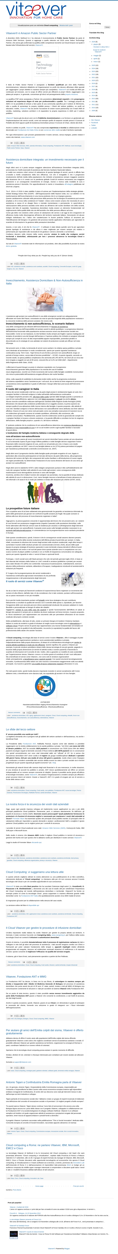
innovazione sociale (57, 1131)
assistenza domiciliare (18, 790)
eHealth (70, 715)
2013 (94, 98)
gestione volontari (41, 1070)
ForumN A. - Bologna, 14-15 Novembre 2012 (25, 1213)
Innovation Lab (78, 1163)
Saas (22, 148)
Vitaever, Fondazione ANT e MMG (26, 976)
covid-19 (74, 266)
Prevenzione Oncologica (20, 792)
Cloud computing (48, 146)
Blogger (67, 1248)
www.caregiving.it (58, 935)
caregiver (48, 715)
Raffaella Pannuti (34, 792)
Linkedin (94, 128)
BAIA (69, 1165)
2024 (94, 68)
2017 (94, 86)
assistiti (45, 266)
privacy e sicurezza (46, 860)
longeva (9, 269)
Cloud (54, 715)
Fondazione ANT (59, 146)
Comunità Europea (65, 266)
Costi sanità (40, 790)
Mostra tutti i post (66, 25)
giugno (96, 44)
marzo (95, 61)
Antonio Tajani (15, 1131)
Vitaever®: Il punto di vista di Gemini (31, 1232)
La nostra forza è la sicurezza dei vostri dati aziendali (37, 804)
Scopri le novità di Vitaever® (99, 51)
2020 (94, 80)
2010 (94, 107)
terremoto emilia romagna (66, 1070)
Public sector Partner (13, 148)
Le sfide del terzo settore (20, 729)
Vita (53, 763)
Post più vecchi (78, 1186)
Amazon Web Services (18, 146)
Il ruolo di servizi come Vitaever (25, 581)
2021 (94, 77)
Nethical (67, 146)
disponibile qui (34, 905)
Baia (12, 1178)
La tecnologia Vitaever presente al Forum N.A (25, 1219)
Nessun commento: (14, 712)
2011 (94, 104)
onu (14, 269)
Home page (39, 1186)
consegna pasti (31, 1070)
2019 (94, 83)
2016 (94, 89)
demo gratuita (11, 246)
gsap (79, 266)
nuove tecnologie (76, 146)
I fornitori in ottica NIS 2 (101, 47)
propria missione (71, 94)
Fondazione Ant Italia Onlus (28, 130)
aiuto (12, 1070)
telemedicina (44, 717)
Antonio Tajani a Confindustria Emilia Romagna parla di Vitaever (44, 1082)
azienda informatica (36, 146)
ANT (12, 1018)
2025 (94, 65)
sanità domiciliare (45, 792)
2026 (94, 42)
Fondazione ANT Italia (29, 896)
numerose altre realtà (52, 130)
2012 (94, 101)
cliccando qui (36, 842)
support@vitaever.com (22, 1062)
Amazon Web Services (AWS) (53, 828)
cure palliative (49, 790)
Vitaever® (39, 45)
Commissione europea (43, 1131)
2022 (94, 74)
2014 (94, 95)
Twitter (93, 125)
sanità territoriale (60, 965)
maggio (96, 55)
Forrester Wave (18, 818)
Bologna (25, 1018)
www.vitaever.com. (28, 137)
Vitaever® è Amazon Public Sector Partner (31, 33)
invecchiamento (22, 717)
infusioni (51, 965)
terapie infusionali (71, 965)
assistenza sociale (19, 266)
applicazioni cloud (39, 715)
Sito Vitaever (95, 120)
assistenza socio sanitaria (34, 266)
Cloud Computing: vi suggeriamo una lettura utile (35, 871)
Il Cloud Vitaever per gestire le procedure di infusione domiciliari (43, 927)
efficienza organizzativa (31, 860)
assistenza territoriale (63, 858)
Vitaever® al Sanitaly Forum (19, 1226)
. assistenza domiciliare (18, 715)
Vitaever (27, 148)
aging (31, 715)
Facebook (94, 123)
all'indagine (69, 184)
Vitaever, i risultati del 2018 (19, 1207)
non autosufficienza (33, 717)
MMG (46, 1018)
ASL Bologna (18, 1018)
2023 (94, 71)
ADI (12, 266)
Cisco (16, 1178)
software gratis (52, 1070)
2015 (94, 92)
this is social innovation (71, 1131)
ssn (17, 269)
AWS (27, 146)
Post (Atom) (17, 1190)
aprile (95, 58)
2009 (94, 110)
